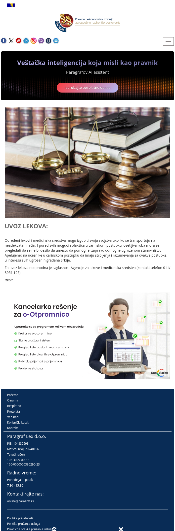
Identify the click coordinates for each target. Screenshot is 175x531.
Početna (12, 395)
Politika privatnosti (20, 518)
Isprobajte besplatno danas (87, 87)
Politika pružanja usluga (23, 524)
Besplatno (14, 406)
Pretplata (13, 411)
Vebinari (13, 417)
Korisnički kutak (18, 422)
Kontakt (12, 428)
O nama (12, 400)
